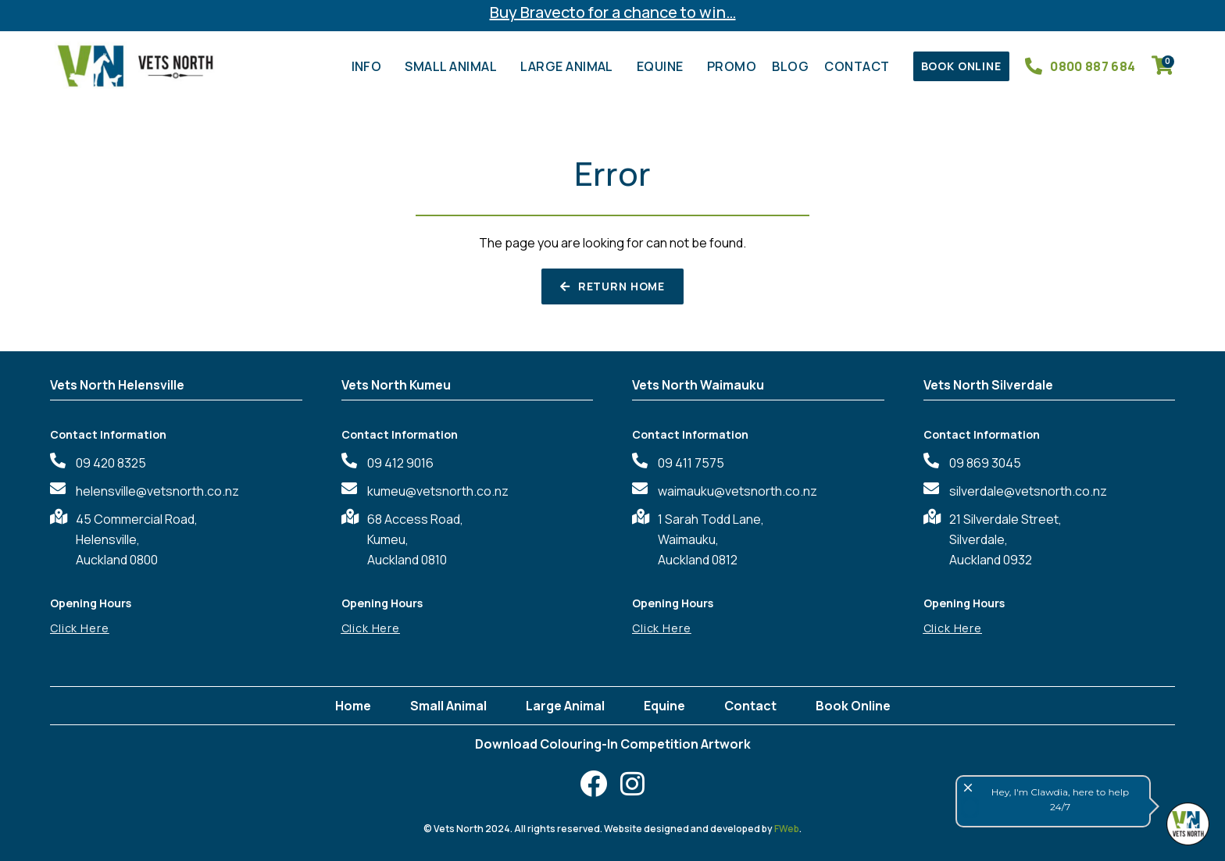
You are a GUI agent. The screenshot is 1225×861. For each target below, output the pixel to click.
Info (371, 66)
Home (353, 705)
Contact (860, 66)
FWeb (786, 828)
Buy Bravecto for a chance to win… (613, 12)
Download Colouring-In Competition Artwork (613, 743)
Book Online (853, 705)
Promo (731, 66)
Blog (790, 66)
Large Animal (570, 66)
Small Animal (455, 66)
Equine (664, 66)
